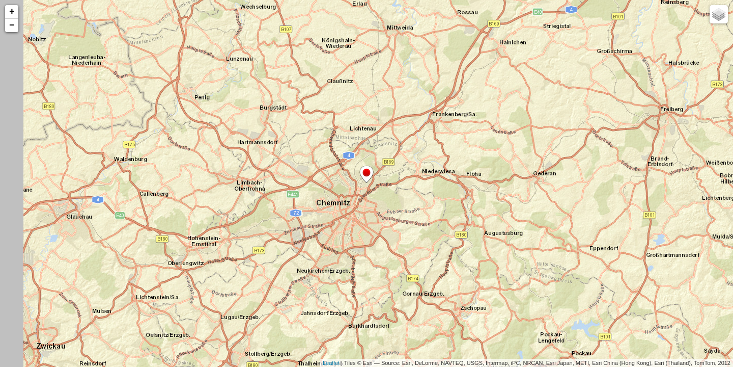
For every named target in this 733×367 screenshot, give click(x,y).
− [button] (12, 25)
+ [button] (12, 12)
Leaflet (331, 363)
